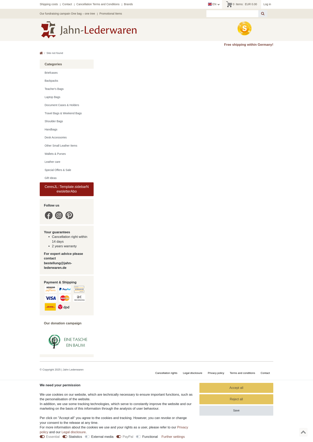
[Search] (262, 13)
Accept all (236, 387)
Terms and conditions (242, 372)
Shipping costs (49, 4)
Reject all (236, 399)
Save (236, 410)
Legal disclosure (192, 372)
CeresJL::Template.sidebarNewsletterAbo (67, 189)
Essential (53, 437)
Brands (128, 4)
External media (102, 437)
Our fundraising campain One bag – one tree (67, 13)
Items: (241, 4)
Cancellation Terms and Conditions (98, 4)
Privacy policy (216, 372)
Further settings (173, 437)
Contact (67, 4)
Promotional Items (110, 13)
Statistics (75, 437)
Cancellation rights (166, 372)
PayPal (128, 437)
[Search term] (232, 13)
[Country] (214, 4)
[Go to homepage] (41, 53)
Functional (150, 437)
